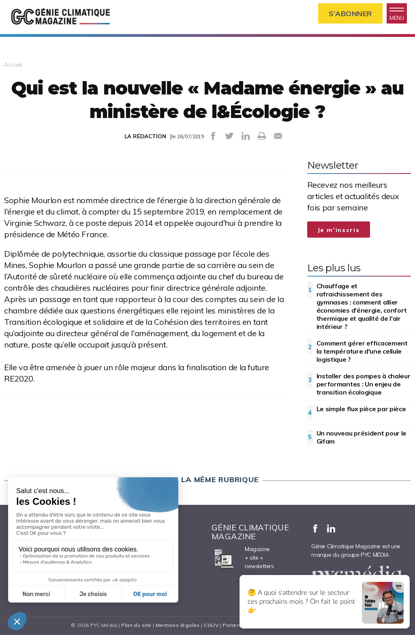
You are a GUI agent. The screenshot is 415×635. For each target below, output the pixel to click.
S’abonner (350, 13)
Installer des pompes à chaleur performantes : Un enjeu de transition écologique (364, 384)
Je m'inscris (339, 230)
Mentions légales (178, 625)
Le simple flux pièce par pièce (361, 409)
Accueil (13, 64)
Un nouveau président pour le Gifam (362, 437)
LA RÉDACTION (145, 136)
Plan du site (136, 625)
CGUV (211, 625)
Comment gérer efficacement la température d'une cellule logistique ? (362, 351)
